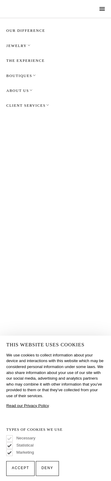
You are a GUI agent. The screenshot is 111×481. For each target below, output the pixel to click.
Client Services (28, 105)
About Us (19, 90)
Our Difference (25, 31)
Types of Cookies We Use (34, 430)
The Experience (25, 61)
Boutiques (21, 75)
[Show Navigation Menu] (102, 9)
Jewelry (18, 45)
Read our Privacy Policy (27, 405)
